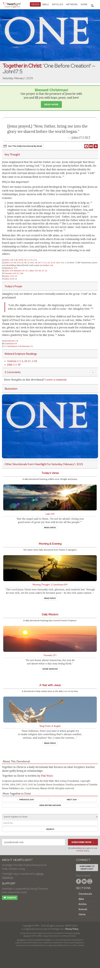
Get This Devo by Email (23, 146)
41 (22, 262)
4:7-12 (44, 270)
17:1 (35, 260)
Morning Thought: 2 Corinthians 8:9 (50, 584)
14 (48, 262)
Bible (45, 4)
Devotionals (85, 893)
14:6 (57, 262)
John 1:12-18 (10, 262)
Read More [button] (51, 104)
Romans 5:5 (27, 346)
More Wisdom (50, 669)
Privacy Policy (82, 851)
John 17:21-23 (11, 276)
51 (28, 262)
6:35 (18, 262)
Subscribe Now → (82, 842)
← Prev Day (25, 799)
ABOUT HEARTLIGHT (17, 860)
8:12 (32, 262)
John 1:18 (9, 260)
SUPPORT (9, 883)
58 (36, 262)
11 (45, 262)
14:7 (26, 260)
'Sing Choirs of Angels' (50, 726)
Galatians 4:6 (11, 343)
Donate (10, 898)
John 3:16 (9, 270)
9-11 (30, 260)
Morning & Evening (50, 544)
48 (25, 262)
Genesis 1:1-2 (15, 361)
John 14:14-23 (11, 279)
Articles (57, 4)
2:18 (21, 273)
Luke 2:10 (50, 513)
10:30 (21, 260)
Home (82, 914)
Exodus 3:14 (47, 265)
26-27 (27, 361)
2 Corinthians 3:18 (13, 346)
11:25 (53, 262)
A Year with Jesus (50, 685)
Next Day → (73, 799)
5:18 (16, 260)
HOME (84, 4)
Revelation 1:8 (11, 341)
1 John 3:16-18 (34, 270)
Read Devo (50, 527)
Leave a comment (55, 379)
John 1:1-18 (13, 364)
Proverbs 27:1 (50, 655)
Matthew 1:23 (11, 268)
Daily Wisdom (50, 614)
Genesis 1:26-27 (12, 273)
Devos (35, 4)
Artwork (72, 4)
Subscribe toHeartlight (87, 867)
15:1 (62, 262)
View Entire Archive (50, 805)
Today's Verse (50, 473)
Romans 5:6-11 (20, 270)
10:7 (39, 262)
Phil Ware (47, 775)
